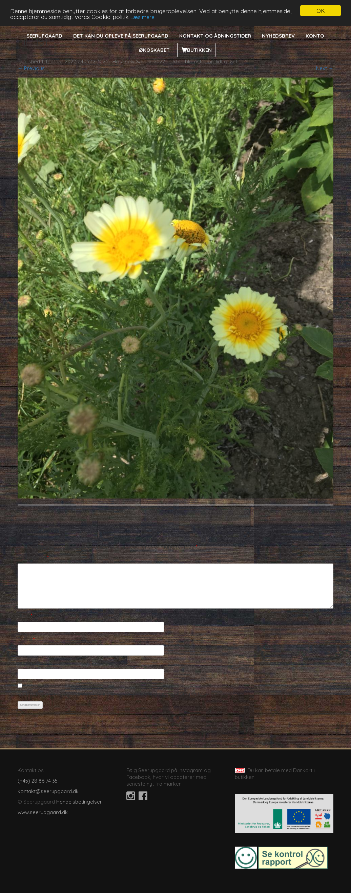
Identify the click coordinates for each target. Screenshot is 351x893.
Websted (28, 662)
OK (320, 10)
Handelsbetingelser (79, 802)
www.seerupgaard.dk (43, 812)
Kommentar (33, 557)
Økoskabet (154, 50)
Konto (315, 36)
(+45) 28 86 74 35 (38, 781)
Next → (324, 68)
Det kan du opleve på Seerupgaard (120, 36)
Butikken (199, 50)
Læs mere (142, 17)
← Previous (31, 68)
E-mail (26, 639)
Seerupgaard (44, 36)
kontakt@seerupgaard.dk (48, 791)
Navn (25, 615)
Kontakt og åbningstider (215, 36)
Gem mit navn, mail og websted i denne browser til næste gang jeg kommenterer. (114, 693)
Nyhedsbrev (278, 36)
